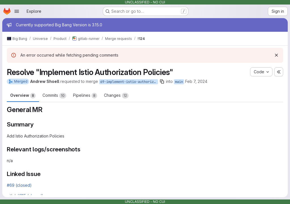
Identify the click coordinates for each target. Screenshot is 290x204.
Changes (116, 95)
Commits (54, 95)
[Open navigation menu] (16, 11)
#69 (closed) (19, 185)
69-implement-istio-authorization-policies (129, 82)
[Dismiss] (276, 55)
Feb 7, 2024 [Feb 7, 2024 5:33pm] (196, 81)
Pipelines (85, 95)
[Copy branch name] (162, 81)
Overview (23, 95)
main (179, 82)
